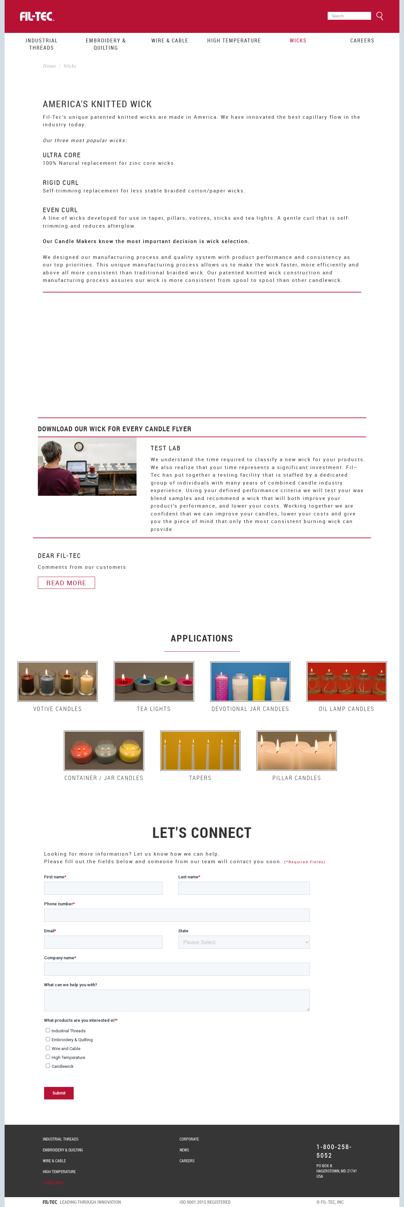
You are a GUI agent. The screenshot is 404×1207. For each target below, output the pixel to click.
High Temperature (234, 40)
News (184, 1149)
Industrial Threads (42, 44)
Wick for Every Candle (129, 428)
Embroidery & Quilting (106, 44)
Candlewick (53, 1182)
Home (49, 66)
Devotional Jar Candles (250, 709)
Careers (362, 40)
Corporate (189, 1139)
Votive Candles (57, 709)
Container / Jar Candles (103, 778)
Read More (66, 583)
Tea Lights (154, 709)
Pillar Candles (296, 778)
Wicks (298, 40)
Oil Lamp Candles (346, 709)
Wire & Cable (170, 40)
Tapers (200, 778)
